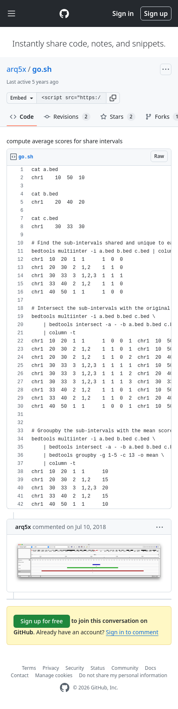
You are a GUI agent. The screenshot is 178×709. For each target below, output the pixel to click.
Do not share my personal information (123, 675)
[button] (113, 98)
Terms (29, 668)
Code (22, 116)
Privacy (51, 668)
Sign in (123, 13)
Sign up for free (41, 621)
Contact (19, 675)
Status (97, 668)
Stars (117, 117)
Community (124, 668)
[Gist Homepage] (64, 13)
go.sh (42, 69)
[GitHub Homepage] (65, 687)
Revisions (67, 117)
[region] (89, 337)
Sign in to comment (132, 632)
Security (74, 668)
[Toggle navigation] (11, 14)
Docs (150, 668)
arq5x (16, 69)
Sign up (156, 13)
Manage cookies (53, 675)
